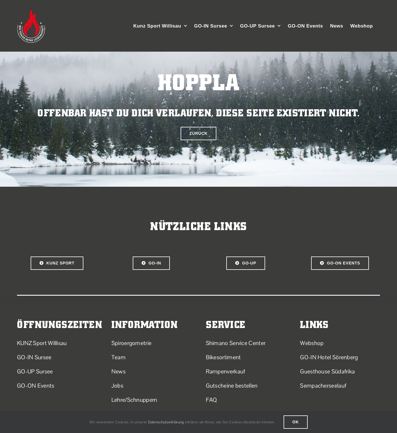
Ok (295, 422)
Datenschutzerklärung (166, 422)
